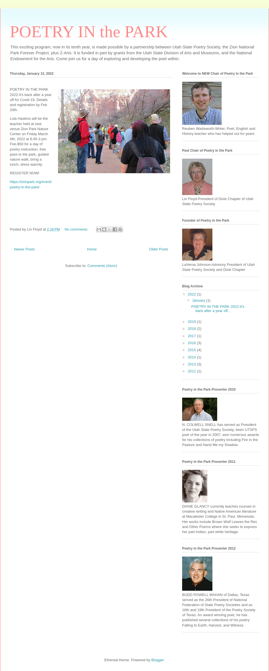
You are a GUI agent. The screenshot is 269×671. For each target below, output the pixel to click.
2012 (192, 371)
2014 (192, 357)
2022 (192, 294)
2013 (192, 364)
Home (92, 249)
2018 (192, 329)
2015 (192, 350)
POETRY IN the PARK (89, 31)
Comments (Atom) (102, 266)
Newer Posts (24, 249)
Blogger (157, 660)
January (199, 300)
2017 (192, 336)
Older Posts (158, 249)
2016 (192, 343)
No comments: (77, 229)
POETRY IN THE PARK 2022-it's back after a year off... (217, 308)
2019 (192, 322)
